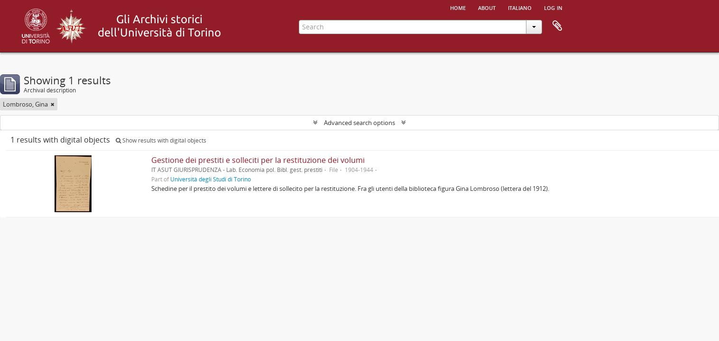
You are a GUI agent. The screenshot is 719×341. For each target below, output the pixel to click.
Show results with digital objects (161, 140)
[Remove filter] (53, 104)
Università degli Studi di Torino (210, 179)
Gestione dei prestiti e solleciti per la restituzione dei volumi (258, 160)
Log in (553, 7)
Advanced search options (359, 122)
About (487, 7)
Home (458, 7)
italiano (520, 7)
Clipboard (557, 26)
